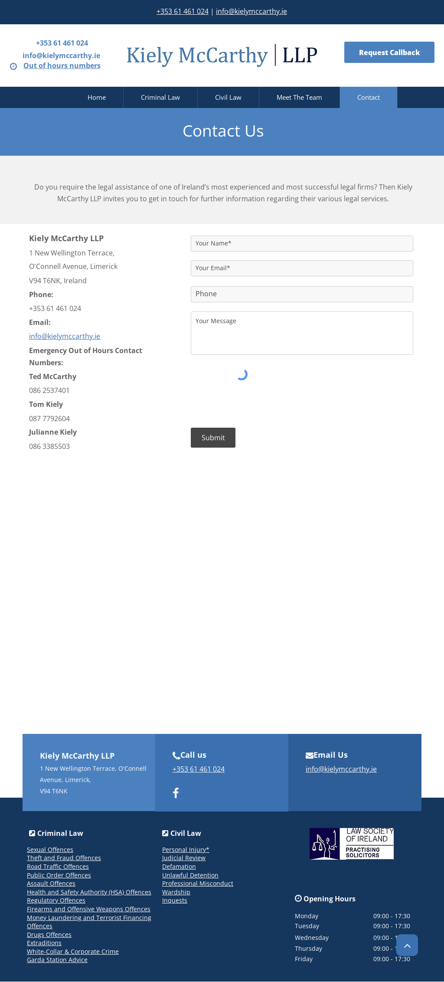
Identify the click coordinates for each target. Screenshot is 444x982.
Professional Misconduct (197, 883)
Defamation (179, 866)
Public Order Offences (59, 875)
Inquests (174, 900)
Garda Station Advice (57, 960)
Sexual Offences (50, 849)
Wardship (176, 892)
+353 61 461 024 (183, 11)
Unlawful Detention (190, 875)
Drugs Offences (49, 934)
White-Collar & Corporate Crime (73, 951)
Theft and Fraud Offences (64, 858)
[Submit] (213, 438)
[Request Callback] (389, 52)
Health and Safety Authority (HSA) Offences (89, 892)
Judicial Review (184, 858)
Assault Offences (51, 883)
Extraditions (44, 943)
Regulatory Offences (56, 900)
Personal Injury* (185, 849)
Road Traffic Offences (58, 866)
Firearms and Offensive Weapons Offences (88, 909)
